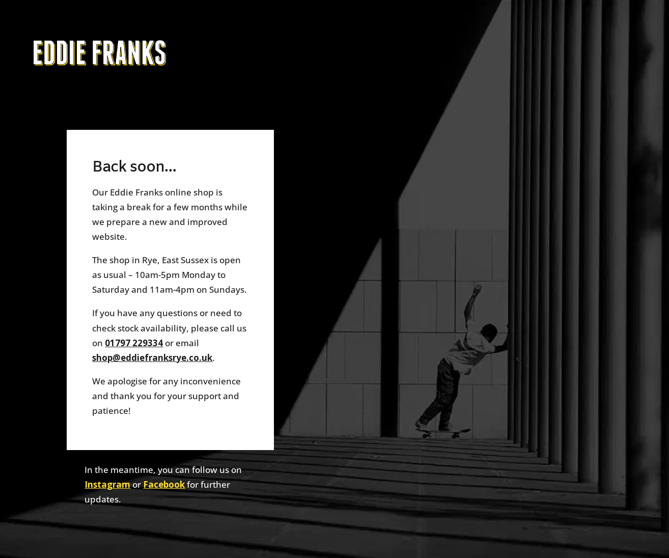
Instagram (107, 484)
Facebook (164, 484)
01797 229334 (134, 343)
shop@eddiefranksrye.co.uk (152, 358)
